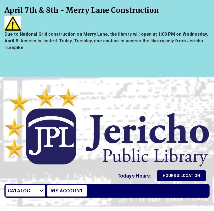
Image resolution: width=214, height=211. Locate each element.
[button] (135, 176)
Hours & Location (181, 175)
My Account (66, 190)
